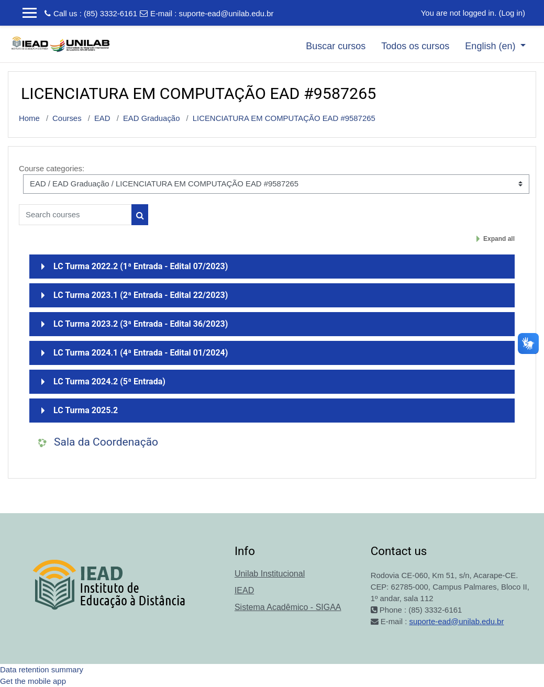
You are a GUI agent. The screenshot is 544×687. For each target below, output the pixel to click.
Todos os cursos (415, 46)
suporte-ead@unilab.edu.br (226, 13)
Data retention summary (41, 669)
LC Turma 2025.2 (85, 410)
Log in (512, 12)
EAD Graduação (151, 118)
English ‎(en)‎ (491, 46)
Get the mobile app (33, 681)
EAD (102, 118)
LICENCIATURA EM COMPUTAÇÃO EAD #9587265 (284, 118)
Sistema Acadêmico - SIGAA (288, 607)
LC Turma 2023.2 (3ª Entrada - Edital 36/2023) (140, 324)
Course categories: (51, 168)
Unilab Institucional (270, 573)
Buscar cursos (335, 46)
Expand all (499, 238)
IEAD (244, 590)
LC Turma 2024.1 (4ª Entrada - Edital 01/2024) (140, 353)
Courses (67, 118)
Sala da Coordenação (106, 442)
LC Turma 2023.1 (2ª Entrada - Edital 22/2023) (140, 295)
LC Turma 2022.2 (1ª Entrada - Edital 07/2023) (140, 266)
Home (29, 118)
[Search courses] (75, 214)
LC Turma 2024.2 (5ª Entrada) (109, 381)
